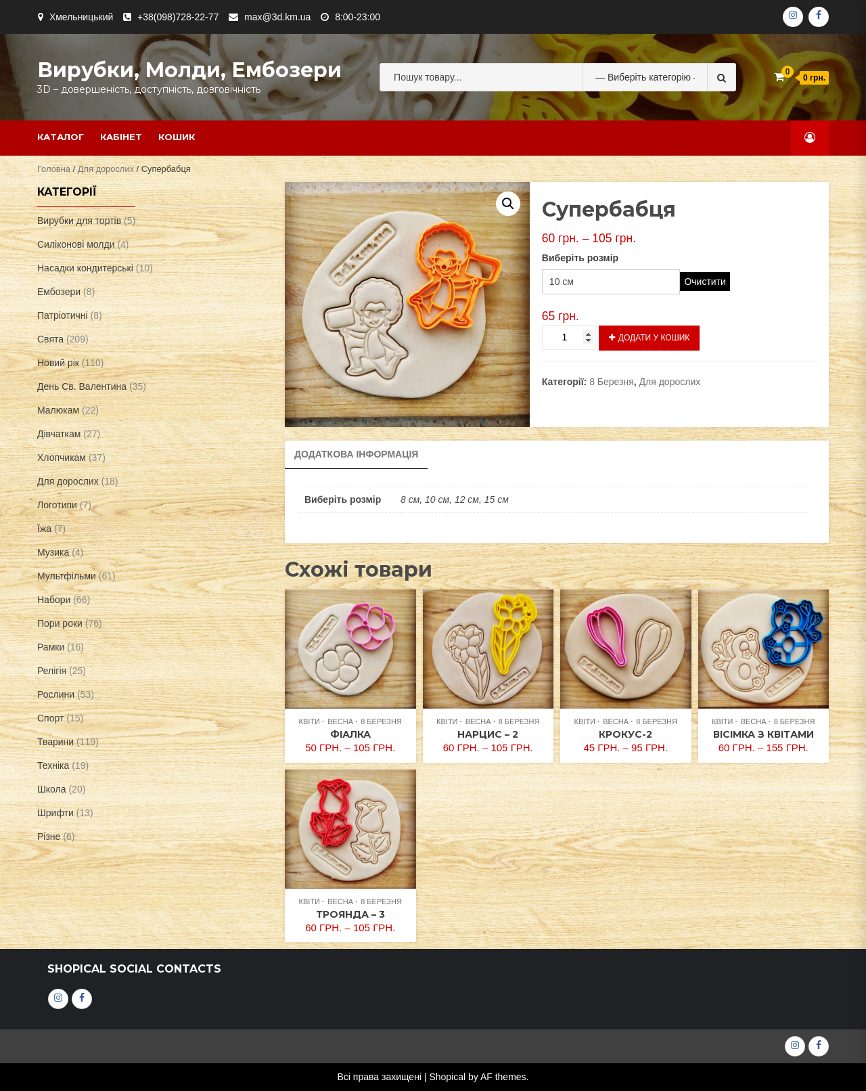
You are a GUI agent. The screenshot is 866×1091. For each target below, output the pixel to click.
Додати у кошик (653, 337)
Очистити (704, 281)
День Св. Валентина (82, 386)
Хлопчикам (61, 457)
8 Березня (611, 381)
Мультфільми (66, 576)
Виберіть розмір (580, 257)
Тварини (55, 741)
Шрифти (55, 812)
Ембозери (59, 291)
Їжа (44, 528)
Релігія (51, 670)
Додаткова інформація (356, 454)
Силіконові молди (76, 244)
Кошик (176, 136)
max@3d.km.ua (277, 17)
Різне (48, 836)
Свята (50, 339)
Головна (53, 169)
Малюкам (58, 410)
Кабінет (121, 136)
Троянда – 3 (350, 914)
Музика (53, 552)
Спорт (50, 718)
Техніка (53, 765)
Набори (53, 599)
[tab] (356, 455)
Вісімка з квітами (763, 734)
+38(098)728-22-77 (178, 17)
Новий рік (58, 362)
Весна (340, 721)
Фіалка (350, 734)
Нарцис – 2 (487, 734)
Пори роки (60, 623)
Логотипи (57, 504)
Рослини (55, 694)
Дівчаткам (59, 433)
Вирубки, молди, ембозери (189, 70)
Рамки (50, 647)
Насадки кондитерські (85, 268)
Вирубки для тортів (79, 220)
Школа (51, 789)
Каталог (60, 136)
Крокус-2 (625, 734)
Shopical (447, 1076)
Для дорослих (106, 169)
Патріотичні (62, 315)
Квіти (309, 721)
